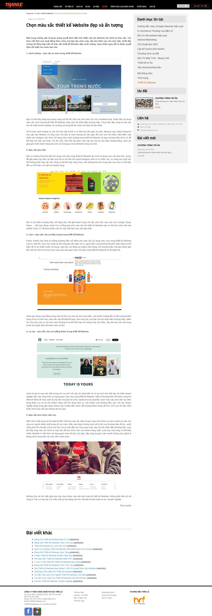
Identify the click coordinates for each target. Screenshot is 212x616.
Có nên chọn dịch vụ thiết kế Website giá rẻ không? (60, 578)
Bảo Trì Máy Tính (80, 598)
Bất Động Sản (145, 73)
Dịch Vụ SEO (107, 598)
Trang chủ (29, 13)
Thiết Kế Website (47, 13)
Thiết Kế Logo (79, 601)
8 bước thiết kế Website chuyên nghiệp (53, 581)
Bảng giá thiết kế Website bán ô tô (51, 539)
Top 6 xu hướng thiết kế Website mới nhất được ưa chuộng (63, 549)
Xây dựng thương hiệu (149, 67)
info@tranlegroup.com (37, 601)
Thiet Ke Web (79, 592)
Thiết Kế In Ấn (145, 62)
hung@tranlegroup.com (149, 130)
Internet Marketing (147, 39)
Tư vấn (37, 13)
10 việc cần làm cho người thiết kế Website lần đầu (60, 575)
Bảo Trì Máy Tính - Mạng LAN (153, 58)
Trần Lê (15, 6)
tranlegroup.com (36, 604)
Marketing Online (108, 592)
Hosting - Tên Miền (81, 595)
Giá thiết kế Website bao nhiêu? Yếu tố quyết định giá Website (65, 568)
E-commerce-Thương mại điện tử (155, 31)
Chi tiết (157, 107)
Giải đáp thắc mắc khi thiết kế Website (53, 571)
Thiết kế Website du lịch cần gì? (50, 546)
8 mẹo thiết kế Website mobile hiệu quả (53, 555)
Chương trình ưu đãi (148, 53)
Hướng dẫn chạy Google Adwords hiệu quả (160, 26)
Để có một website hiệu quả (152, 35)
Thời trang (142, 78)
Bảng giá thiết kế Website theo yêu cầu (53, 542)
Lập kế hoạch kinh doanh (150, 49)
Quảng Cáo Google (109, 595)
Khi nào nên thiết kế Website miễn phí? (53, 558)
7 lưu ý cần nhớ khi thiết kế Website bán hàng (57, 562)
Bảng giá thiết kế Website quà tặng (51, 552)
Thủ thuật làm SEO (147, 44)
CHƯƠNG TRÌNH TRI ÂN (166, 98)
